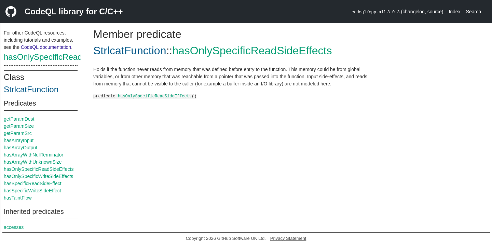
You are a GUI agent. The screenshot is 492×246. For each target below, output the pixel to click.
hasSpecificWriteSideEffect (32, 190)
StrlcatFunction (31, 89)
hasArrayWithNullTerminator (33, 155)
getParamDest (19, 119)
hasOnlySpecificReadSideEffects (63, 57)
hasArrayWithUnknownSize (33, 162)
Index (454, 11)
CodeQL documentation (46, 47)
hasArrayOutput (20, 147)
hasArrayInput (18, 140)
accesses (14, 227)
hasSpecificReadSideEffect (33, 183)
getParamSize (19, 126)
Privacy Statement (288, 238)
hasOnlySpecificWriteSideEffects (38, 176)
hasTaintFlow (18, 198)
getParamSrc (18, 133)
